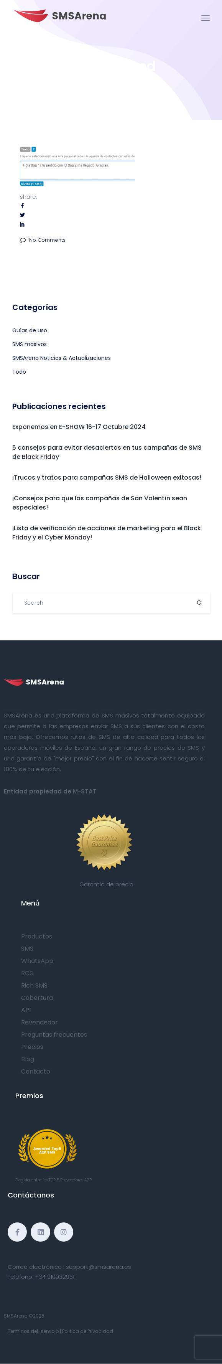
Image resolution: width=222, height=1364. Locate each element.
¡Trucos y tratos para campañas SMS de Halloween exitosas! (106, 477)
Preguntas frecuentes (54, 1034)
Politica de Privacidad (87, 1331)
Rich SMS (34, 985)
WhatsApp (37, 961)
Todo (19, 372)
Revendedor (39, 1022)
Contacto (35, 1071)
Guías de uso (29, 330)
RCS (27, 973)
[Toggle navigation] (205, 18)
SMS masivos (29, 344)
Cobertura (37, 997)
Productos (36, 936)
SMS (27, 948)
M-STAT (85, 791)
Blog (27, 1059)
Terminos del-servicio (33, 1331)
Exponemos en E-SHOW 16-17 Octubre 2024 (79, 426)
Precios (32, 1046)
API (26, 1010)
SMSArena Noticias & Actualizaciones (61, 358)
